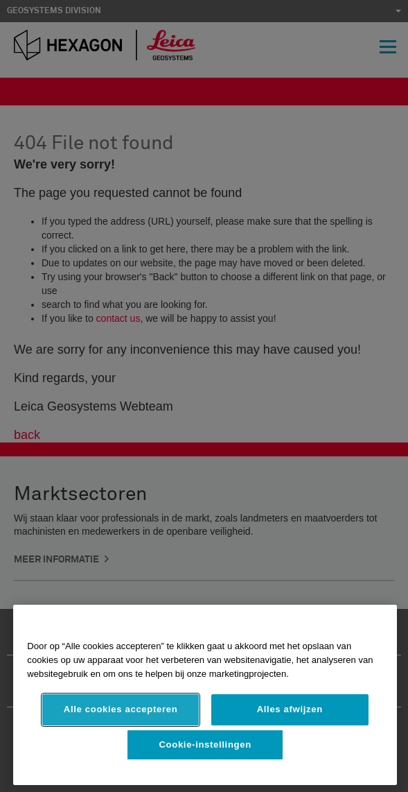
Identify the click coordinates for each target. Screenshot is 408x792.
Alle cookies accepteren (120, 709)
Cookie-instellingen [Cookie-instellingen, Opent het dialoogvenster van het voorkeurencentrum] (205, 744)
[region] (205, 695)
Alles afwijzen (290, 709)
